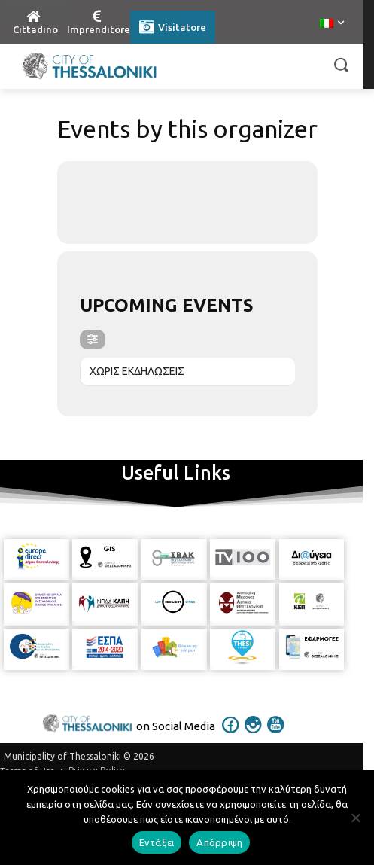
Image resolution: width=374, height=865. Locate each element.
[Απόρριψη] (355, 817)
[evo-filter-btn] (92, 339)
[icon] (230, 735)
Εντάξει (157, 842)
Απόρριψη (219, 842)
